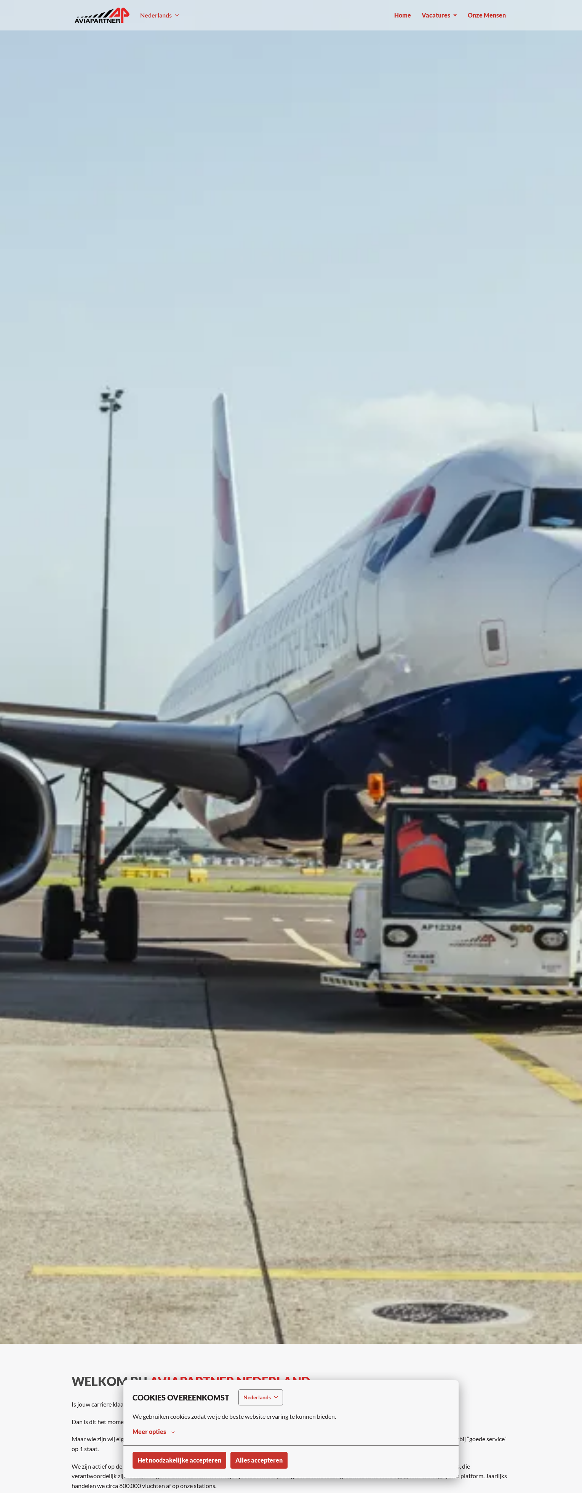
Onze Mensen (487, 15)
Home (402, 15)
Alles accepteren (259, 1460)
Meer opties (154, 1431)
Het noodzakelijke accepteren (179, 1460)
